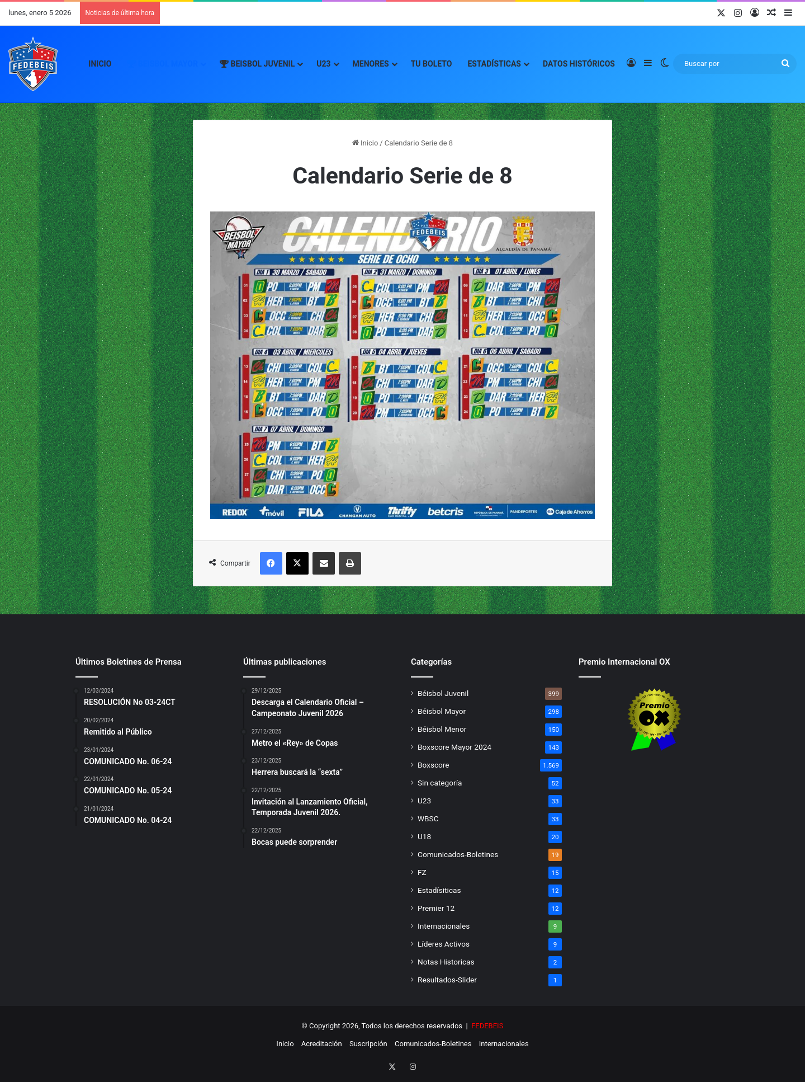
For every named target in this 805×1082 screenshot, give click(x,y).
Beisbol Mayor (162, 63)
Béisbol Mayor (442, 711)
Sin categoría (440, 782)
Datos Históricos (579, 63)
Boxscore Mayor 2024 (454, 746)
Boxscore (433, 764)
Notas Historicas (446, 961)
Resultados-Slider (447, 979)
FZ (422, 872)
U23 (323, 63)
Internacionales (444, 925)
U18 (424, 836)
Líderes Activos (444, 943)
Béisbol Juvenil (443, 693)
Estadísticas (494, 63)
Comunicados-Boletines (458, 854)
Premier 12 (436, 908)
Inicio (99, 63)
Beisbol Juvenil (257, 63)
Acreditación (321, 1043)
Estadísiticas (439, 890)
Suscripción (368, 1043)
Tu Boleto (431, 63)
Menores (371, 63)
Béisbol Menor (442, 729)
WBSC (428, 818)
